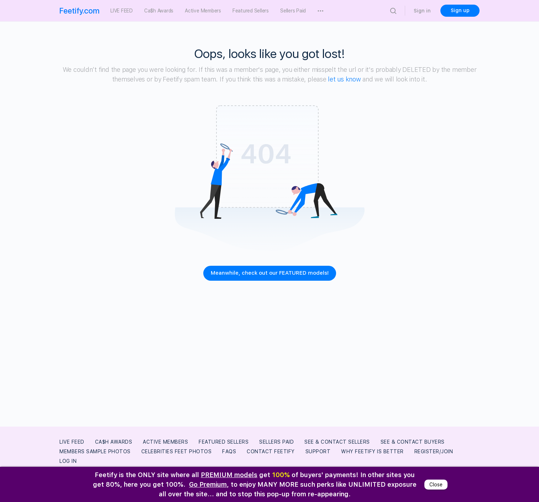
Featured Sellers (223, 442)
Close (436, 484)
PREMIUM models (229, 475)
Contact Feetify (271, 451)
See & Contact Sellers (337, 442)
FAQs (229, 451)
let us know (344, 79)
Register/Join (433, 451)
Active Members (165, 442)
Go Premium (208, 484)
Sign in (422, 11)
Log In (68, 461)
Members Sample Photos (95, 451)
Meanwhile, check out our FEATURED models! (270, 273)
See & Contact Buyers (413, 442)
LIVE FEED (71, 442)
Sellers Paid (276, 442)
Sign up (460, 10)
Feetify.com (79, 10)
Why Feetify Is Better (372, 451)
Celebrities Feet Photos (176, 451)
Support (318, 451)
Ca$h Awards (113, 442)
